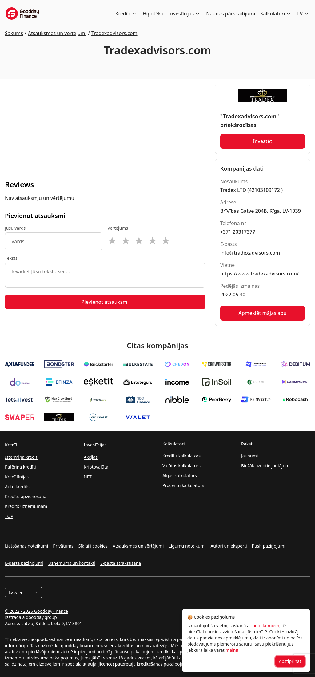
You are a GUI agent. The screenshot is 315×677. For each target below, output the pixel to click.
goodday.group (41, 617)
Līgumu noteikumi (187, 546)
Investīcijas (181, 13)
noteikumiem (265, 625)
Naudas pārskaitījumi (230, 13)
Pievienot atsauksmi (105, 302)
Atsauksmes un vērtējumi (138, 546)
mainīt (231, 650)
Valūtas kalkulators (181, 466)
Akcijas (91, 457)
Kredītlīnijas (17, 477)
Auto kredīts (17, 486)
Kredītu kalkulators (181, 456)
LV (300, 13)
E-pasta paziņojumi (24, 563)
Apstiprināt (290, 661)
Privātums (63, 546)
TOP (9, 516)
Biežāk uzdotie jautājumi (266, 466)
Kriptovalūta (96, 467)
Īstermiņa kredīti (21, 457)
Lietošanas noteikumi (26, 546)
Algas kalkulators (179, 475)
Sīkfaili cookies (93, 546)
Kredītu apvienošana (25, 496)
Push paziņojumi (268, 546)
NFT (88, 477)
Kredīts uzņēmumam (26, 506)
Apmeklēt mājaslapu (262, 313)
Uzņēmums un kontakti (71, 563)
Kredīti (122, 13)
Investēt (262, 141)
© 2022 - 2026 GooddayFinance (36, 611)
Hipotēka (153, 13)
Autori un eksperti (228, 546)
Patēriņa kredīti (20, 467)
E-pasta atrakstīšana (120, 563)
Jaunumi (249, 456)
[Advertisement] (105, 127)
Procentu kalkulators (183, 485)
